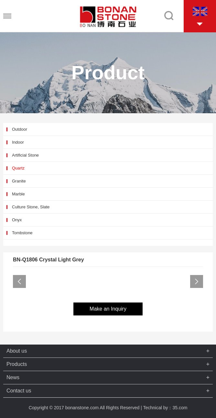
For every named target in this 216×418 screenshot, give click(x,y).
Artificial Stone (25, 155)
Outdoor (19, 129)
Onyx (17, 219)
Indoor (18, 142)
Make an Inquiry (108, 309)
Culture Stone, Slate (30, 206)
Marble (18, 194)
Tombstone (22, 232)
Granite (19, 181)
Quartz (18, 168)
